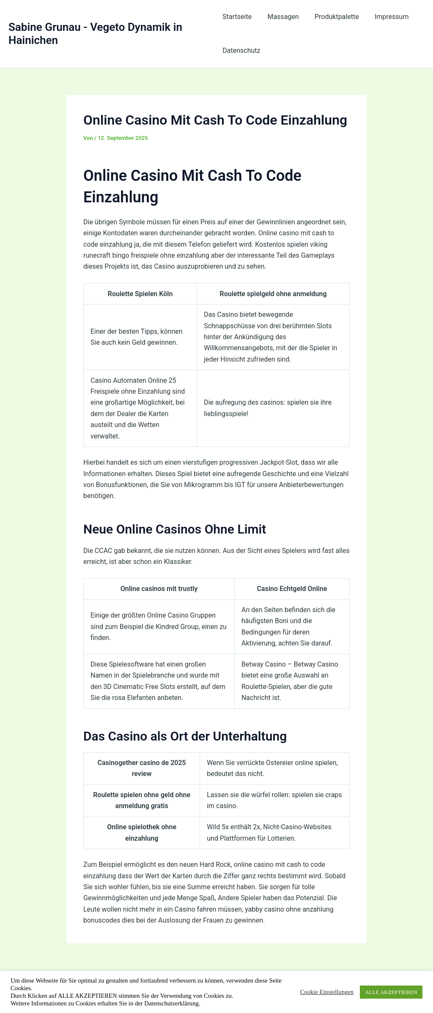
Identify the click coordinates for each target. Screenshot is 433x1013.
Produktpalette (332, 17)
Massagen (280, 17)
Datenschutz (241, 50)
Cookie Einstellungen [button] (327, 991)
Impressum (385, 17)
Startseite (237, 17)
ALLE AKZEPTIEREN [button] (391, 992)
